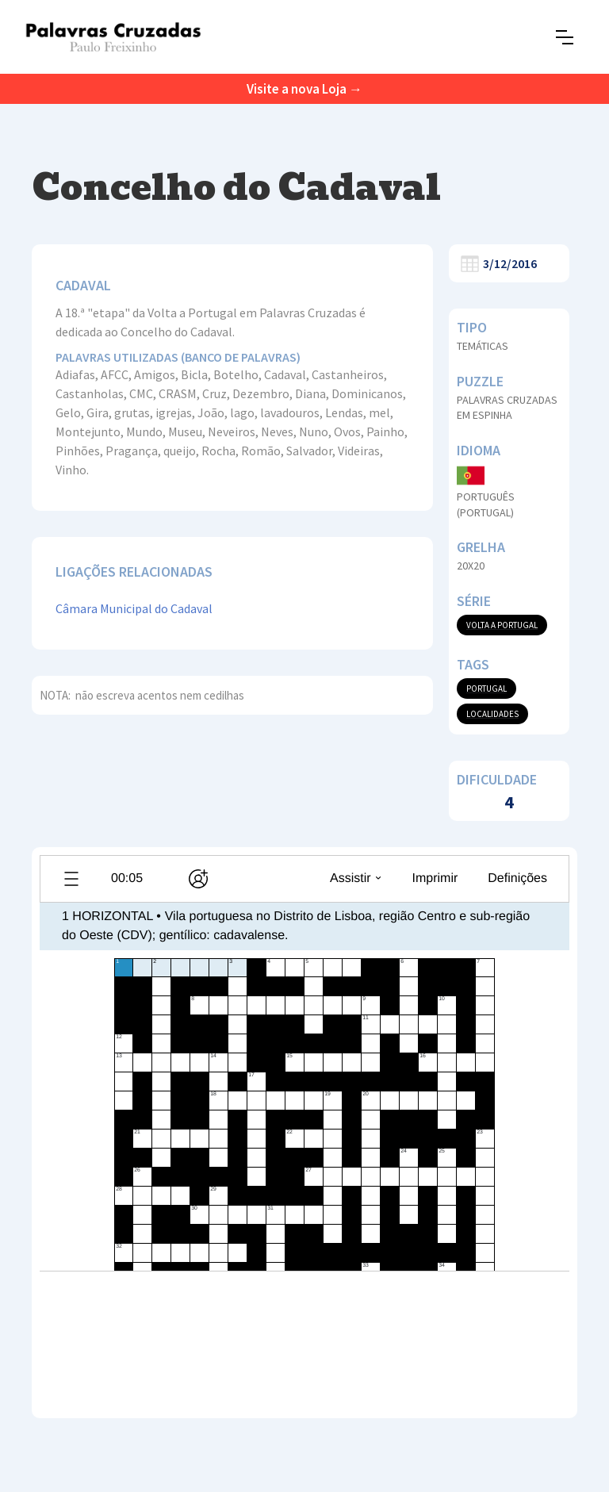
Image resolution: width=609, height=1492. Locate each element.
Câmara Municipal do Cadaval (134, 608)
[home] (113, 37)
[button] (564, 37)
